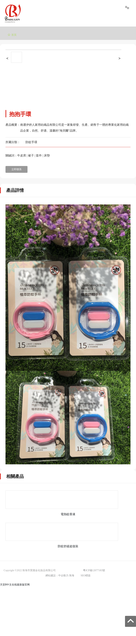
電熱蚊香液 (68, 514)
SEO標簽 (86, 575)
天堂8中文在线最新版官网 (15, 584)
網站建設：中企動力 (57, 575)
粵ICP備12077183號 (94, 570)
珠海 (71, 575)
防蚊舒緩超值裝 (68, 546)
